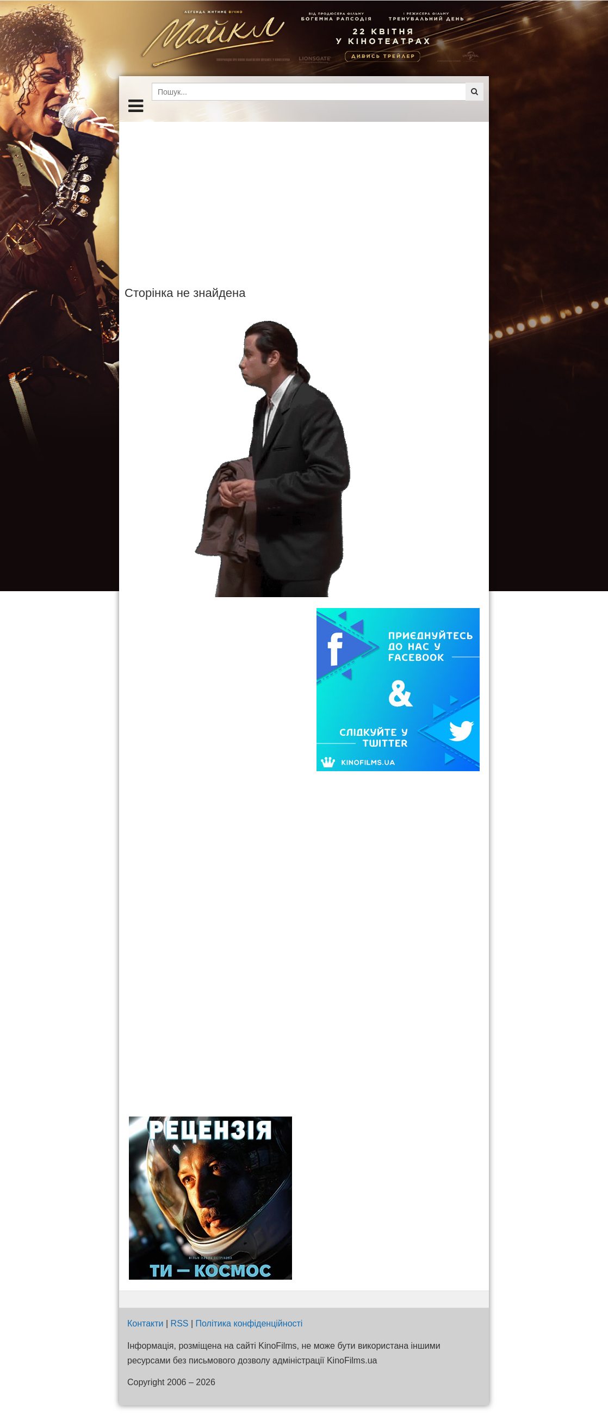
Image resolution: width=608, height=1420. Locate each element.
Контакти (145, 1323)
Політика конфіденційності (249, 1323)
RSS (180, 1323)
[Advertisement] (304, 198)
